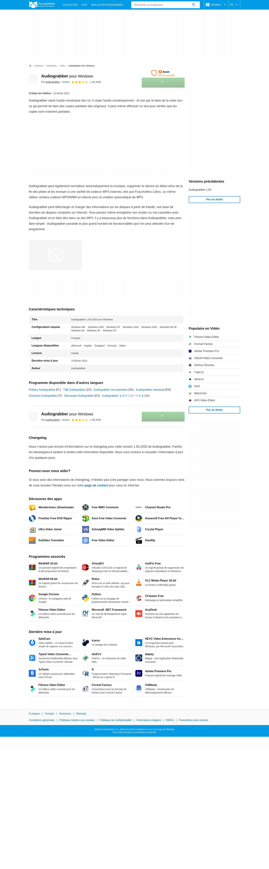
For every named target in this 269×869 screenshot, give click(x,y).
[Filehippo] (42, 5)
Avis (84, 4)
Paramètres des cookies (193, 720)
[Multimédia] (51, 65)
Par (50, 82)
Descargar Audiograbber (79, 395)
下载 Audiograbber (74, 389)
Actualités (70, 4)
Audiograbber (67, 76)
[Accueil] (30, 65)
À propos (34, 713)
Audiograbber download (150, 389)
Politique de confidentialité (116, 720)
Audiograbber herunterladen (110, 389)
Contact (49, 713)
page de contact (96, 485)
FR (234, 5)
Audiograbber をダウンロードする (123, 395)
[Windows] (39, 65)
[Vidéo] (62, 65)
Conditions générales (42, 720)
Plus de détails (214, 199)
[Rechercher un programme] (193, 4)
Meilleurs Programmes (107, 4)
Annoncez (65, 713)
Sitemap (81, 713)
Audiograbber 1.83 (200, 189)
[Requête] (165, 4)
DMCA (170, 720)
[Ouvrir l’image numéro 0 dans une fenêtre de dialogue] (55, 255)
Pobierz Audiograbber (42, 389)
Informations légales (148, 720)
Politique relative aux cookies (77, 720)
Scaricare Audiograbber (43, 395)
